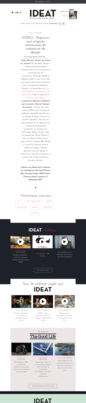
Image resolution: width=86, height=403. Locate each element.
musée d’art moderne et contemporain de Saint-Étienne (36, 91)
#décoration (21, 207)
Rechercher (20, 12)
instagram (17, 12)
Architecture (20, 252)
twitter (12, 12)
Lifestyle (28, 23)
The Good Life (39, 1)
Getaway (69, 358)
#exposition (48, 207)
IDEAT (48, 1)
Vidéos (64, 24)
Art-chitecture (36, 23)
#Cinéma (49, 201)
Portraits (23, 310)
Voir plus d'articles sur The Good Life (43, 386)
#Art (18, 201)
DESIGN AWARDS (53, 23)
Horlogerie (43, 359)
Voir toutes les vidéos (43, 270)
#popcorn (34, 213)
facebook (15, 12)
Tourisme (45, 23)
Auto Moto (21, 359)
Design (23, 23)
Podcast (60, 24)
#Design (35, 207)
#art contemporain (33, 201)
